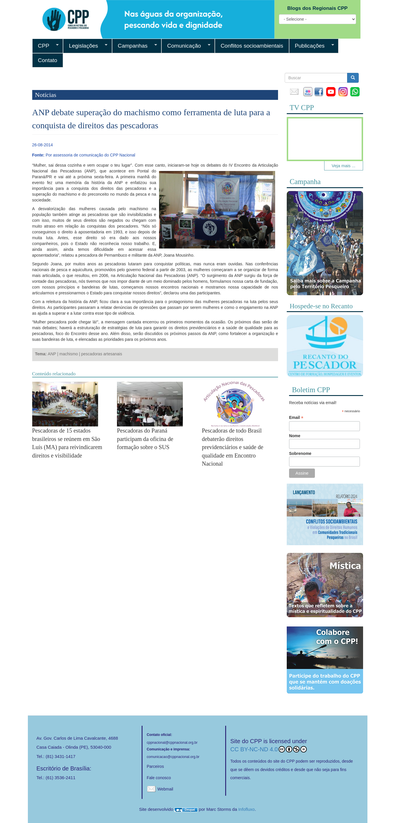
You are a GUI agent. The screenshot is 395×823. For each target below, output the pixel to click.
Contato (47, 60)
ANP (52, 354)
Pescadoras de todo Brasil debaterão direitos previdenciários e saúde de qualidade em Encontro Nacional (232, 447)
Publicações (311, 46)
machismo (68, 354)
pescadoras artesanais (101, 354)
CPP (45, 46)
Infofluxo (246, 809)
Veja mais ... (344, 165)
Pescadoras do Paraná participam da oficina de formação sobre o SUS (145, 438)
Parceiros (155, 766)
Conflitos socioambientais (252, 46)
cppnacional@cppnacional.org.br (172, 743)
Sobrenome (300, 453)
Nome (294, 435)
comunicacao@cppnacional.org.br (173, 757)
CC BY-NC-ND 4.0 (268, 749)
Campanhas (134, 46)
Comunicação (185, 46)
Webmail (165, 789)
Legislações (85, 46)
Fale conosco (159, 777)
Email (296, 417)
